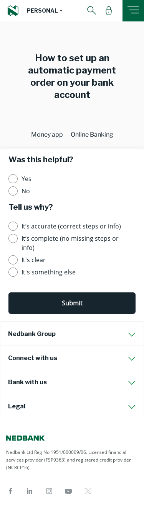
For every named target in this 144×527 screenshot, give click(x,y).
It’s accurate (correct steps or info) (71, 226)
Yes (26, 179)
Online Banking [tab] (92, 134)
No (26, 191)
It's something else (49, 272)
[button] (45, 11)
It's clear (34, 260)
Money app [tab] (47, 134)
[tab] (72, 333)
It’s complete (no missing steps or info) (70, 243)
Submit (72, 303)
